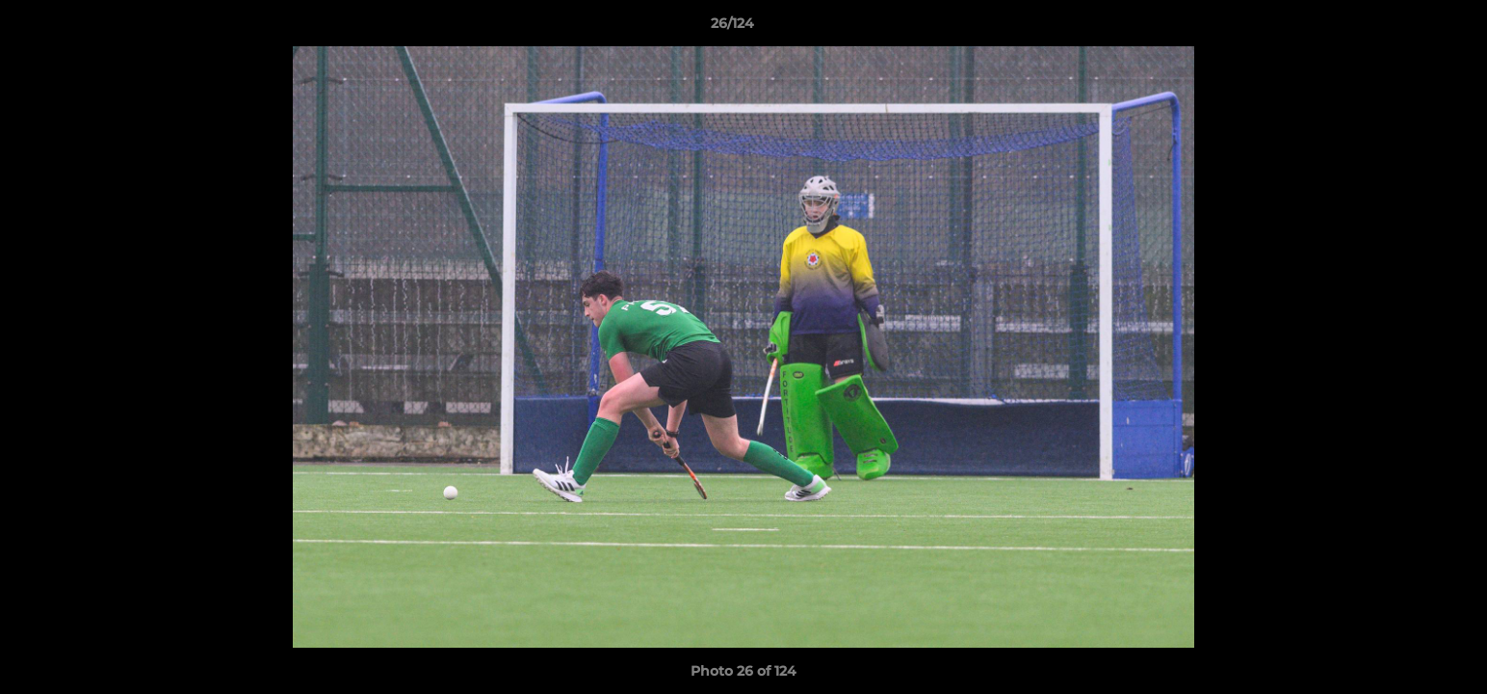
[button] (1406, 28)
